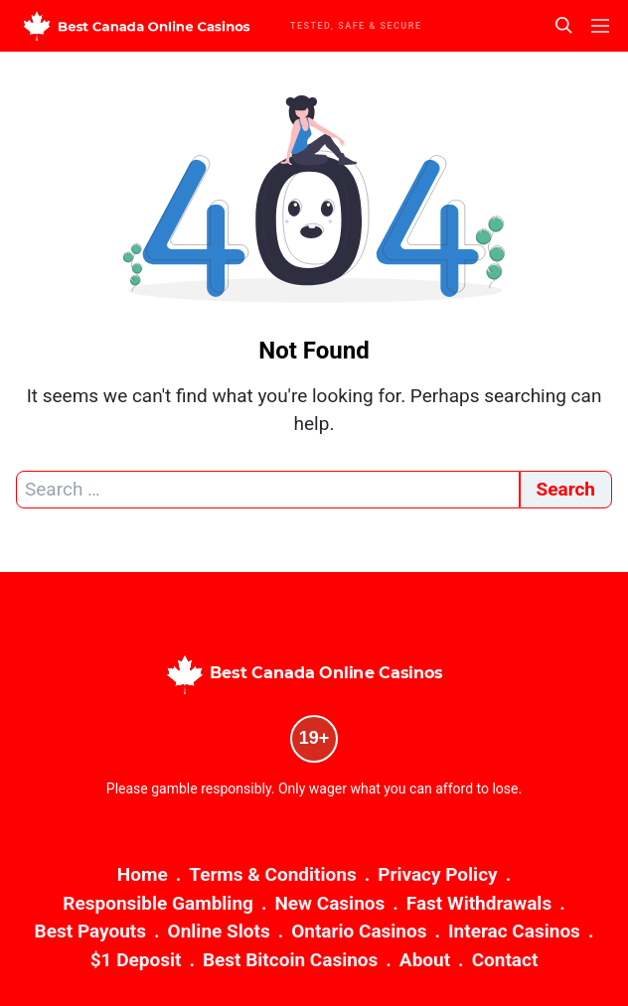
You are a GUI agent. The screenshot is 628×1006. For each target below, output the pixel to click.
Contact (505, 959)
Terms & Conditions (272, 874)
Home (142, 874)
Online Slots (219, 931)
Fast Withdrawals (478, 903)
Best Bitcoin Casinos (290, 959)
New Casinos (329, 903)
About (424, 959)
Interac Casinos (514, 931)
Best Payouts (90, 931)
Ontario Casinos (358, 931)
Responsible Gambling (158, 903)
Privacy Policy (437, 874)
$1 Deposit (136, 959)
